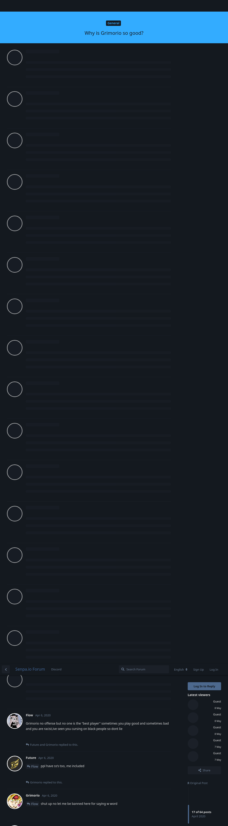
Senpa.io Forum (30, 5)
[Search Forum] (144, 6)
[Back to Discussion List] (6, 6)
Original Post (197, 119)
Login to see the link (42, 573)
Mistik (36, 418)
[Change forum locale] (180, 6)
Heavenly (38, 285)
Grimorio (38, 210)
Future (36, 172)
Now (191, 194)
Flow (34, 103)
